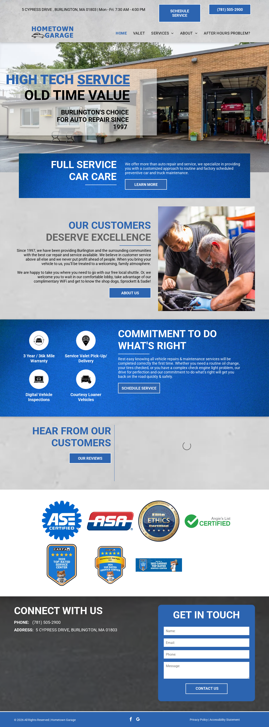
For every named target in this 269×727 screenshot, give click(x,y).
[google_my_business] (138, 719)
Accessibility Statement (225, 719)
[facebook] (131, 719)
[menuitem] (121, 33)
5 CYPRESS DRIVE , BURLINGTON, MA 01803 (59, 9)
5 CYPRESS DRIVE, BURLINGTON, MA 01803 (76, 629)
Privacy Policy (199, 719)
